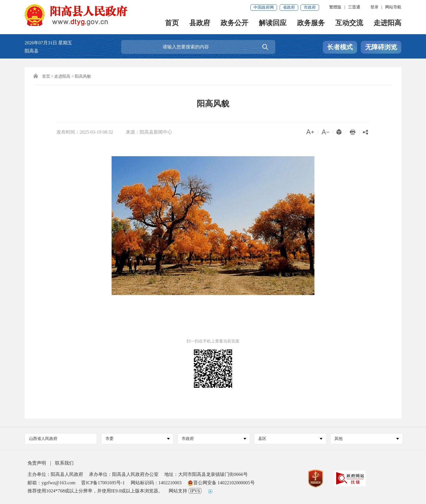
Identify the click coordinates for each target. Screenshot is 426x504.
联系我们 (64, 463)
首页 (172, 23)
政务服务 (311, 23)
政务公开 (234, 23)
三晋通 (354, 7)
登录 (374, 7)
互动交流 (349, 23)
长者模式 (340, 47)
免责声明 (37, 463)
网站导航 (393, 7)
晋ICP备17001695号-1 (103, 482)
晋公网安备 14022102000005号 (221, 482)
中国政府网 (264, 7)
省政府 (289, 7)
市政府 (310, 7)
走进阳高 (387, 23)
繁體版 (335, 7)
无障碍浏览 (381, 47)
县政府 (199, 23)
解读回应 (273, 23)
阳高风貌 (83, 76)
